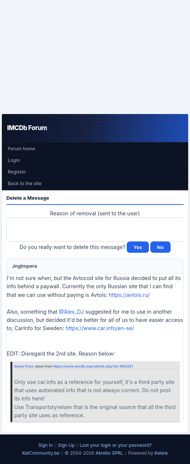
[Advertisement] (95, 56)
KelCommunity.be (41, 453)
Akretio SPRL (109, 453)
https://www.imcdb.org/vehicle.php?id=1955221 (93, 366)
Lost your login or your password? (115, 445)
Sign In (45, 445)
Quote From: (24, 366)
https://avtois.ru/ (129, 295)
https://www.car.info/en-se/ (99, 328)
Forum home (21, 148)
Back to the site (25, 183)
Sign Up (66, 445)
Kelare (161, 453)
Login (14, 160)
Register (17, 172)
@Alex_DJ (71, 311)
